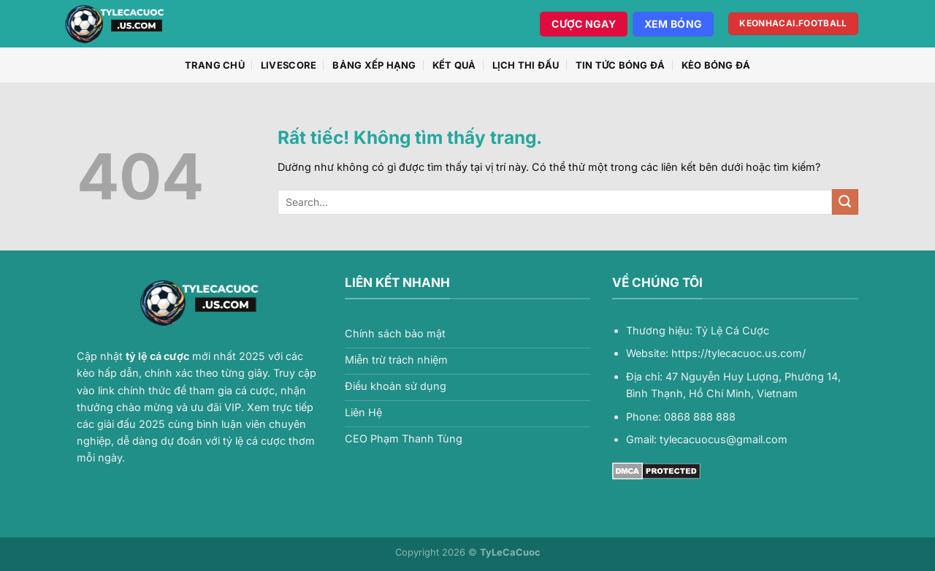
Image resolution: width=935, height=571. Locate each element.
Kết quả (454, 65)
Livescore (288, 65)
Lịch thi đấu (526, 65)
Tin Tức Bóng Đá (620, 65)
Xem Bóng (673, 24)
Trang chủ (215, 65)
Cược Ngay (584, 24)
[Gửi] (845, 202)
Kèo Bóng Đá (716, 65)
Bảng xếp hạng (374, 65)
